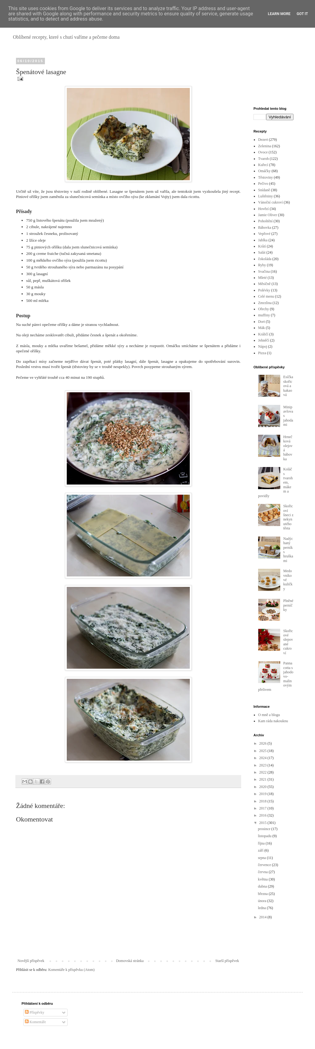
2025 (263, 751)
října (261, 843)
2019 (263, 794)
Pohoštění (265, 221)
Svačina (264, 271)
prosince (264, 829)
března (263, 894)
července (265, 865)
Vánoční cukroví (270, 202)
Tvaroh (263, 158)
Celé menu (266, 296)
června (263, 872)
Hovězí (263, 209)
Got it (302, 14)
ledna (262, 908)
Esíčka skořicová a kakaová (288, 386)
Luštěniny (265, 196)
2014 (263, 917)
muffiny (264, 315)
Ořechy (263, 309)
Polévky (264, 290)
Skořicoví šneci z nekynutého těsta (288, 517)
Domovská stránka (130, 961)
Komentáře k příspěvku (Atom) (71, 970)
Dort (261, 321)
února (262, 901)
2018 (263, 801)
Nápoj (262, 346)
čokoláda (264, 259)
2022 (263, 772)
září (261, 850)
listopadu (265, 836)
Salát (261, 252)
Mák (261, 328)
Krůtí (262, 246)
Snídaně (264, 190)
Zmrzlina (265, 303)
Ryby (262, 265)
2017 (263, 808)
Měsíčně (264, 284)
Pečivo (263, 183)
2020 (263, 787)
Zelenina (264, 146)
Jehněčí (263, 340)
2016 (263, 815)
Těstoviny (265, 177)
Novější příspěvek (31, 961)
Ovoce (263, 152)
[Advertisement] (273, 78)
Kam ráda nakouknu (273, 721)
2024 (263, 758)
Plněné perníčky (288, 605)
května (263, 879)
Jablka (263, 240)
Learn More (279, 14)
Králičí (263, 334)
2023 (263, 765)
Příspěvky (34, 1012)
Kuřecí (263, 165)
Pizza (262, 353)
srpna (262, 858)
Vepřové (264, 234)
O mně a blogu (269, 715)
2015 (263, 823)
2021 (263, 779)
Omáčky (264, 171)
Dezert (263, 139)
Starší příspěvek (227, 961)
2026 (263, 743)
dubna (263, 886)
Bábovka (264, 227)
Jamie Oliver (267, 215)
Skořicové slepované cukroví (288, 642)
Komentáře (35, 1022)
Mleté (262, 277)
